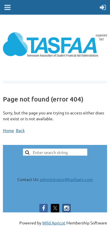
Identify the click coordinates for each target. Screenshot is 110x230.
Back (20, 130)
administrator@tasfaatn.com (66, 179)
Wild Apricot (53, 222)
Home (8, 130)
